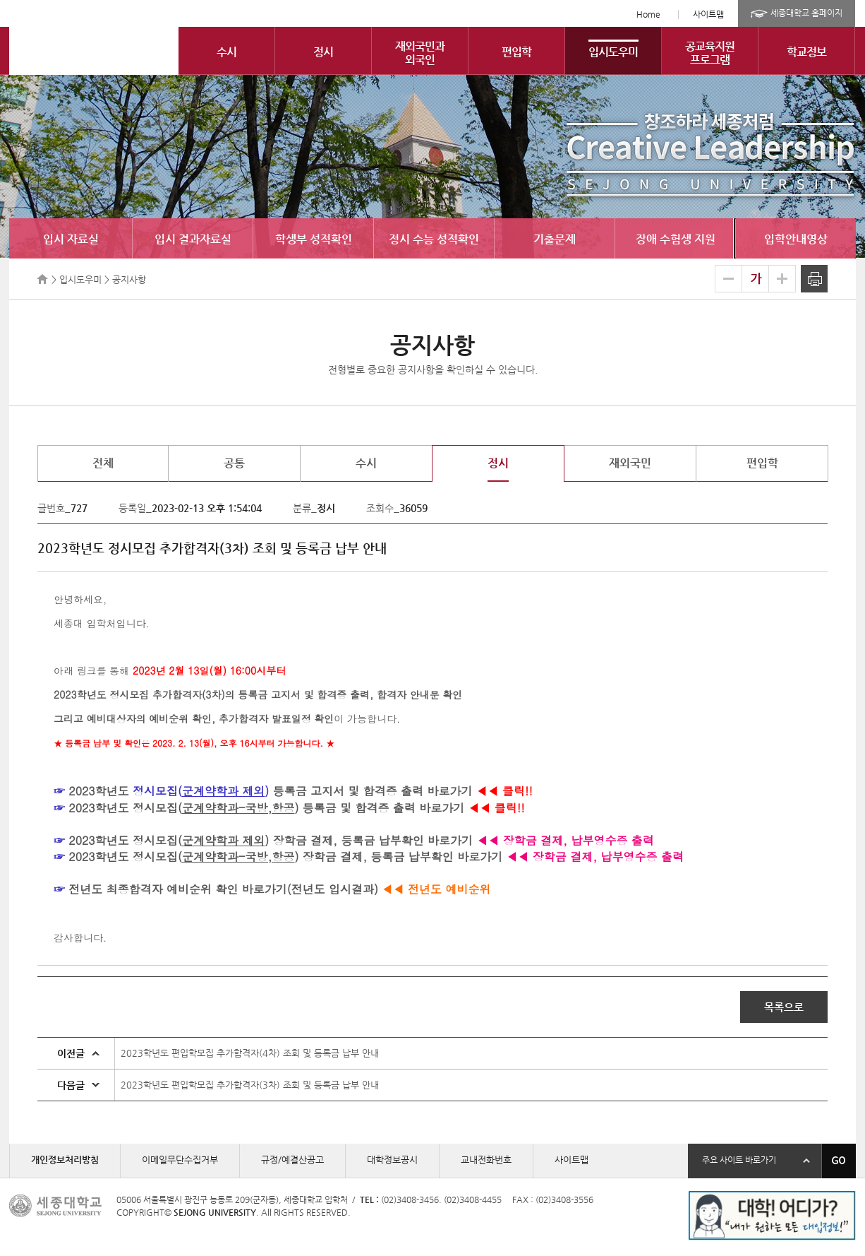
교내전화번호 (486, 1159)
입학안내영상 (796, 239)
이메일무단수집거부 (180, 1159)
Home (648, 14)
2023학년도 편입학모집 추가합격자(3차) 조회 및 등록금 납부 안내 (250, 1084)
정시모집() (215, 808)
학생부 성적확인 (313, 239)
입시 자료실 (71, 239)
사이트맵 (708, 14)
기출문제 (554, 239)
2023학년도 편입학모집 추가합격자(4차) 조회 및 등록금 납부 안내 (250, 1053)
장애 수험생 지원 (675, 239)
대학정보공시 (392, 1159)
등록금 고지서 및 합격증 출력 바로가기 (370, 791)
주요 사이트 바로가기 (739, 1160)
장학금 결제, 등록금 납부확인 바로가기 (371, 840)
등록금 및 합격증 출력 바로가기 (381, 808)
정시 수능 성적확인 (434, 239)
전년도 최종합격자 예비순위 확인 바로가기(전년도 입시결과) (223, 889)
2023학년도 (98, 791)
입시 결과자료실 (193, 239)
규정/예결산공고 (292, 1159)
